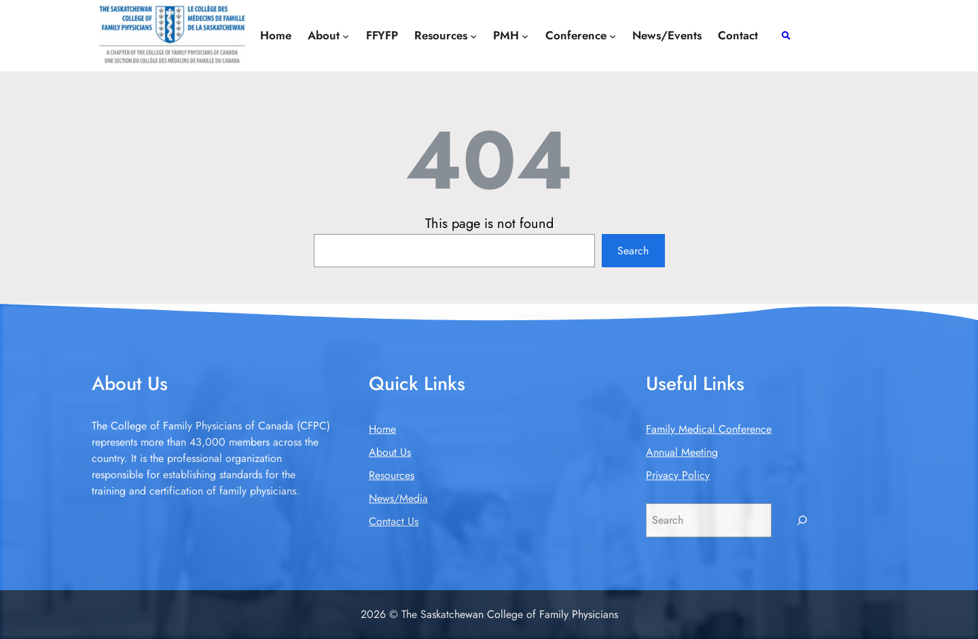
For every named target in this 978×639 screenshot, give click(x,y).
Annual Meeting (682, 452)
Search (633, 250)
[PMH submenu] (525, 35)
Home (382, 429)
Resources (391, 475)
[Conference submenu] (612, 35)
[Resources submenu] (473, 35)
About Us (390, 452)
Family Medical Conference (709, 429)
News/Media (398, 498)
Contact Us (393, 521)
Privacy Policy (678, 475)
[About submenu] (345, 35)
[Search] (802, 520)
